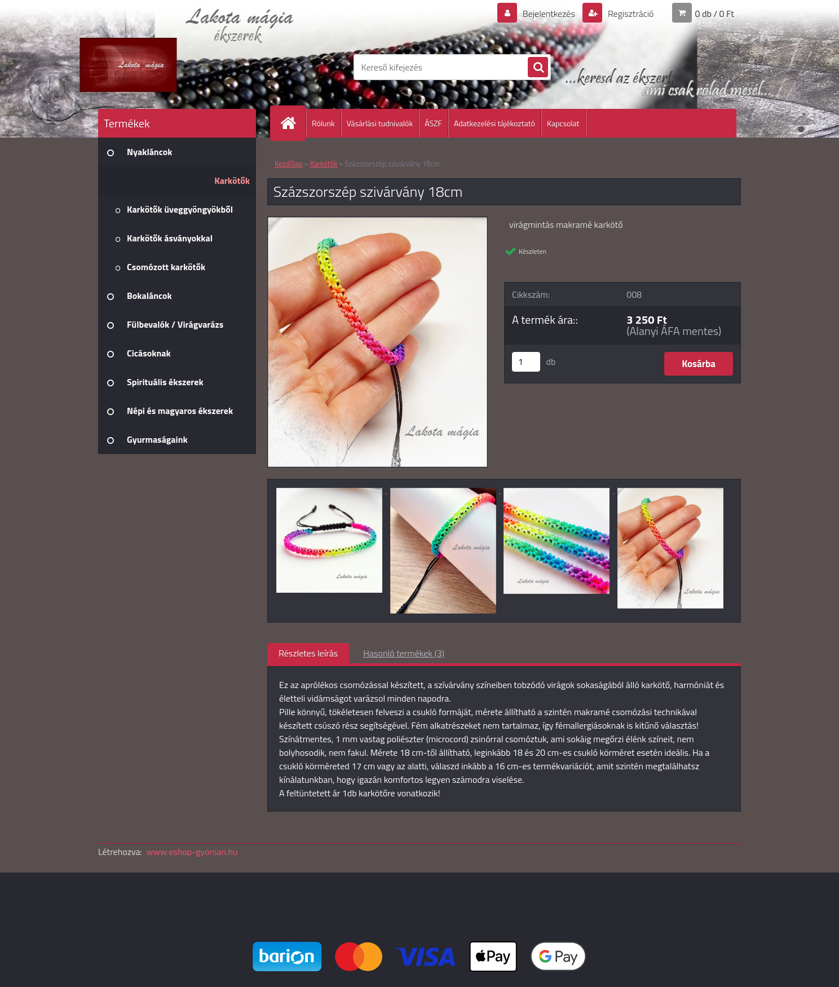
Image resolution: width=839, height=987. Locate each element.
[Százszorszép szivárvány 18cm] (377, 221)
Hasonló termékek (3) (403, 653)
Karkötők (324, 163)
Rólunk (323, 123)
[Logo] (175, 67)
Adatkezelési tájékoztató (494, 123)
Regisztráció (629, 13)
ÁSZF (433, 123)
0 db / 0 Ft (714, 13)
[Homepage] (293, 123)
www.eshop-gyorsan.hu (192, 851)
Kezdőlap (289, 163)
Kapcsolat (563, 123)
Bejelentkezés (548, 13)
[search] (538, 67)
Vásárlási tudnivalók (380, 123)
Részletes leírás (308, 653)
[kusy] (526, 362)
